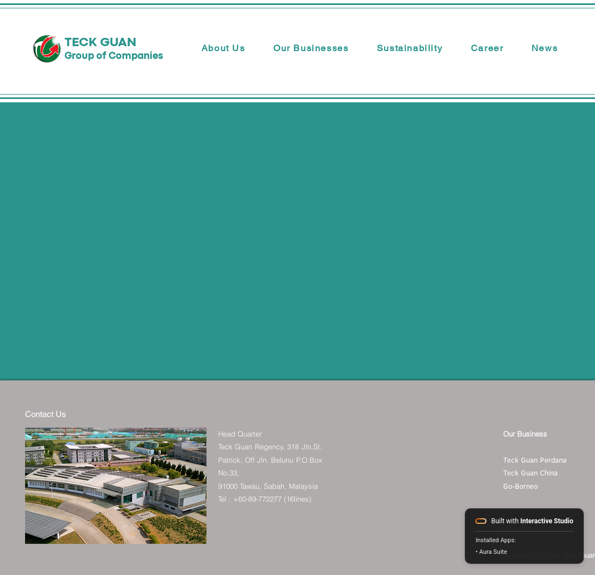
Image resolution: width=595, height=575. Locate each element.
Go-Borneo (520, 486)
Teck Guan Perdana (535, 460)
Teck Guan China (530, 473)
